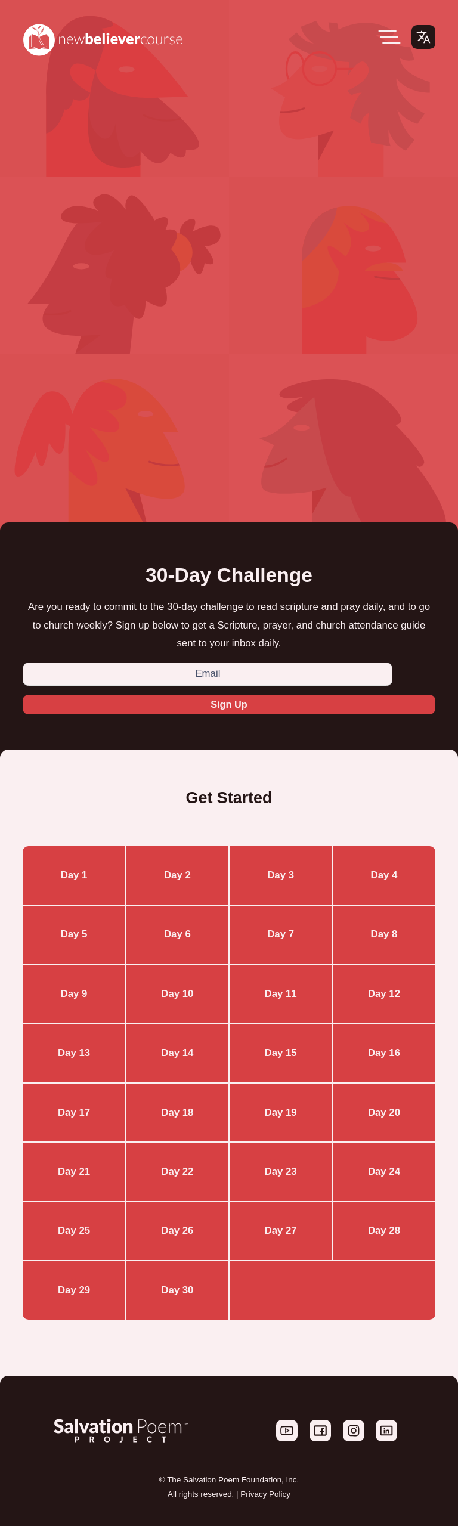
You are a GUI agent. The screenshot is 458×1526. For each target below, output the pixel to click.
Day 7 (280, 934)
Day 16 (384, 1053)
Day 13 (74, 1053)
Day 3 (280, 875)
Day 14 (177, 1053)
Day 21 (74, 1172)
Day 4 (384, 875)
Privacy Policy (265, 1494)
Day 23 (281, 1172)
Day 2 (177, 875)
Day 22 (177, 1172)
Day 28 (384, 1231)
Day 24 (384, 1172)
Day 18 (177, 1112)
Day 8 (384, 934)
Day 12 (384, 994)
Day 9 (74, 994)
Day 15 (281, 1053)
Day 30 (177, 1290)
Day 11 (281, 994)
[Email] (207, 674)
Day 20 (384, 1112)
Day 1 (74, 875)
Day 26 (177, 1231)
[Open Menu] (389, 37)
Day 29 (74, 1290)
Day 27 (281, 1231)
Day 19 (281, 1112)
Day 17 (74, 1112)
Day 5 (74, 934)
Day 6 (177, 934)
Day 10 (177, 994)
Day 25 (74, 1231)
